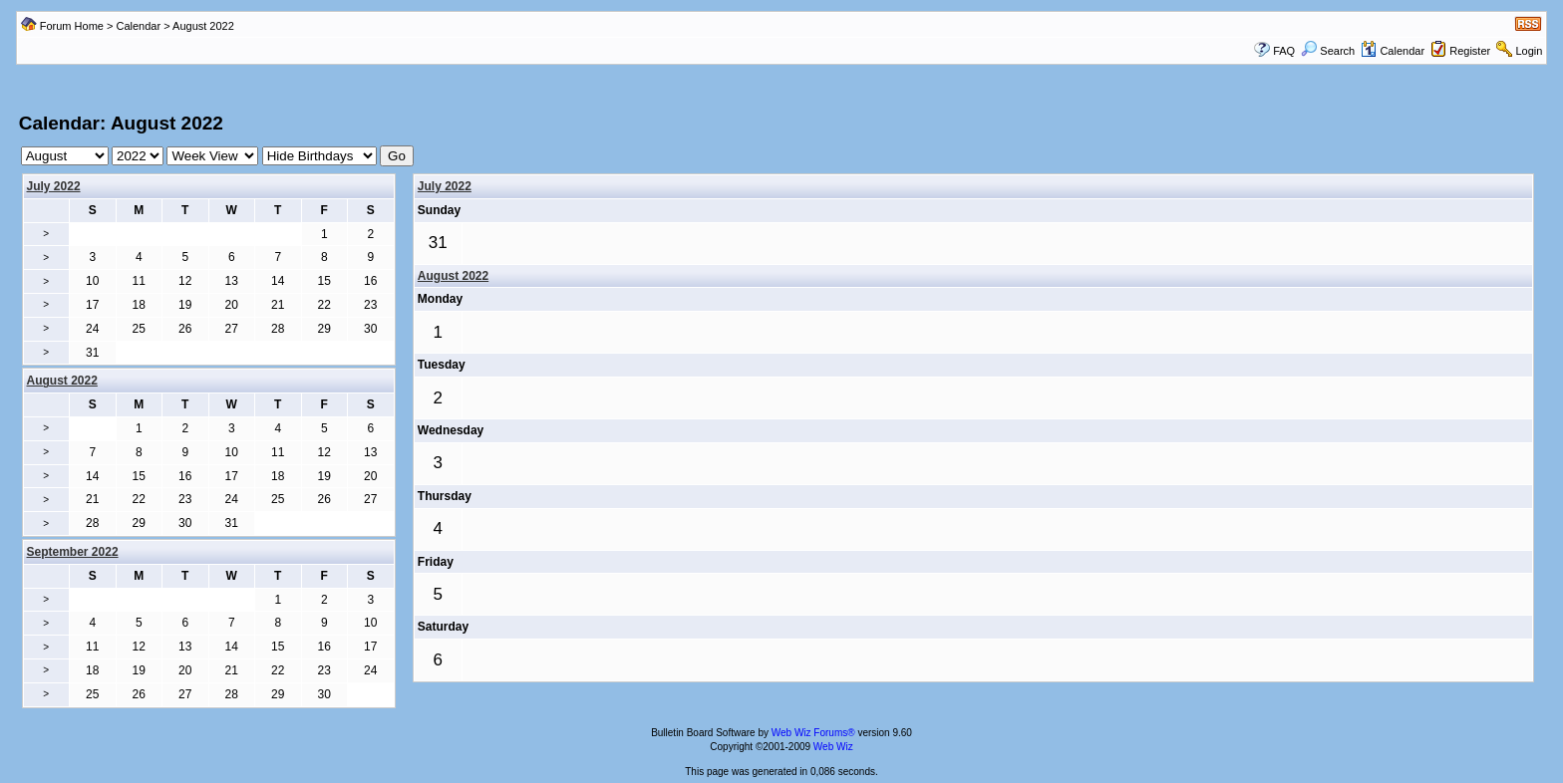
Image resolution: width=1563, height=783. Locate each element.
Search (1328, 51)
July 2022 (54, 186)
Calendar (138, 26)
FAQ (1284, 51)
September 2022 (73, 552)
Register (1469, 51)
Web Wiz (833, 746)
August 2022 (453, 276)
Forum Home (72, 26)
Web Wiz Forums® (813, 732)
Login (1528, 51)
